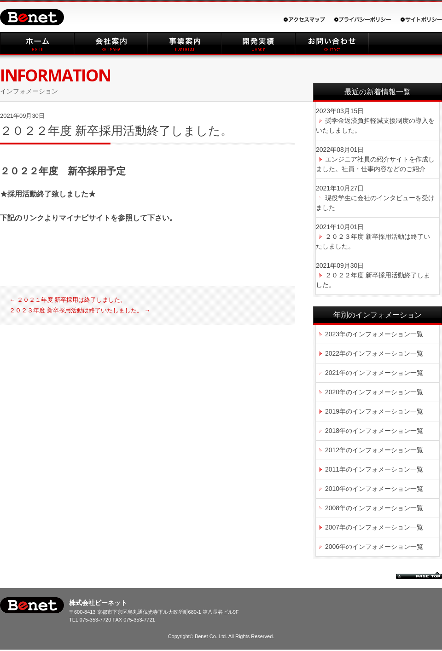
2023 (332, 334)
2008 (332, 508)
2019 (332, 411)
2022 (332, 353)
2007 (332, 527)
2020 (332, 392)
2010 (332, 488)
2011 (332, 469)
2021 (332, 372)
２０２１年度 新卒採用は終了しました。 (67, 299)
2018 (332, 430)
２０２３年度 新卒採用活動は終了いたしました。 (79, 310)
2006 (332, 546)
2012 (332, 450)
